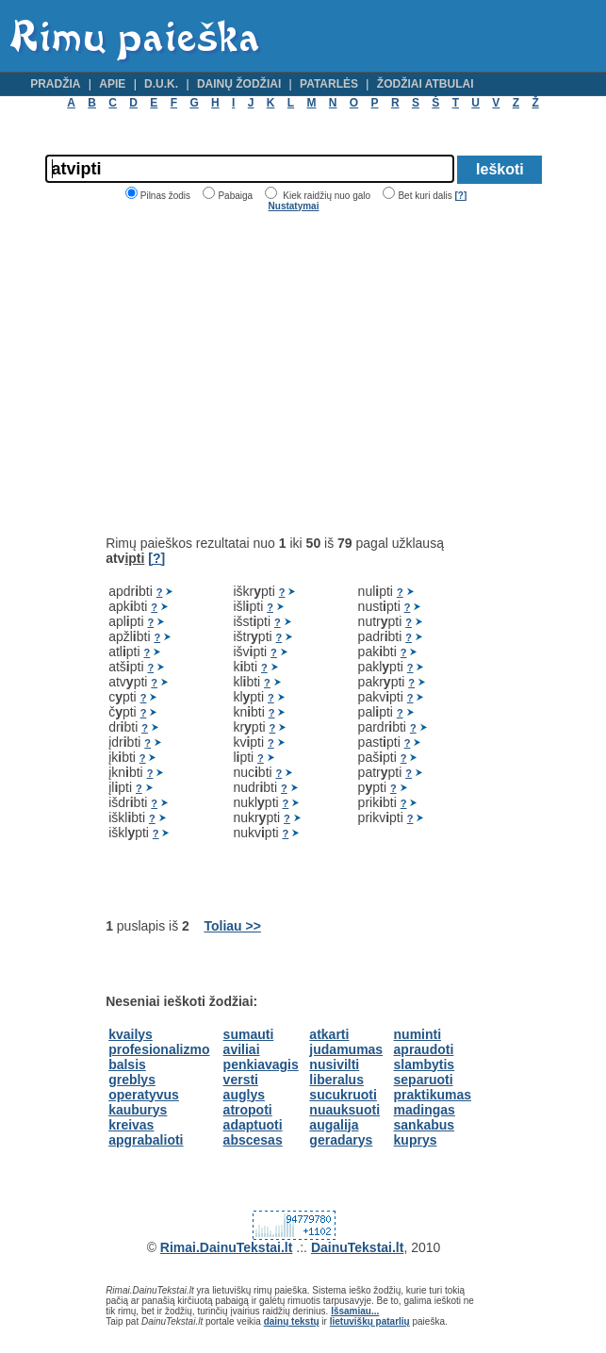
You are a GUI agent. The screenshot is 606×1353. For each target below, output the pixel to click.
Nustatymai (294, 206)
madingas (424, 1109)
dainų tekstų (291, 1321)
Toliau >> (232, 925)
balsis (127, 1064)
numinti (418, 1034)
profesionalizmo (158, 1049)
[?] (460, 195)
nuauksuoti (344, 1109)
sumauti (248, 1034)
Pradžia (55, 84)
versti (240, 1079)
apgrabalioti (145, 1139)
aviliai (241, 1049)
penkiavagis (261, 1064)
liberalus (336, 1079)
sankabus (424, 1124)
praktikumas (432, 1094)
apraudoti (424, 1049)
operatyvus (143, 1094)
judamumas (346, 1049)
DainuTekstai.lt (357, 1247)
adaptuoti (253, 1124)
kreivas (131, 1124)
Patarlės (329, 84)
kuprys (415, 1139)
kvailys (130, 1034)
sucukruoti (343, 1094)
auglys (244, 1094)
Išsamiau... (355, 1311)
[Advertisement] (264, 373)
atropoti (247, 1109)
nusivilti (334, 1064)
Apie (112, 84)
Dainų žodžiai (239, 84)
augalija (333, 1124)
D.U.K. (161, 84)
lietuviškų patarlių (370, 1321)
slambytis (424, 1064)
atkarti (329, 1034)
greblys (132, 1079)
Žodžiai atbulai (425, 84)
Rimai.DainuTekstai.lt (226, 1247)
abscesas (253, 1139)
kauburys (137, 1109)
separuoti (423, 1079)
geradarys (340, 1139)
